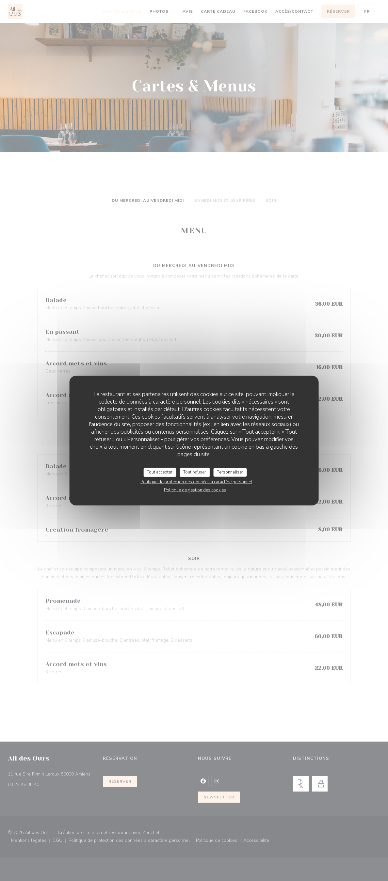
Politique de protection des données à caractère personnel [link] (196, 482)
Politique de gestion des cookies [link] (195, 490)
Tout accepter (159, 472)
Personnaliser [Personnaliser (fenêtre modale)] (230, 472)
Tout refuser (194, 472)
